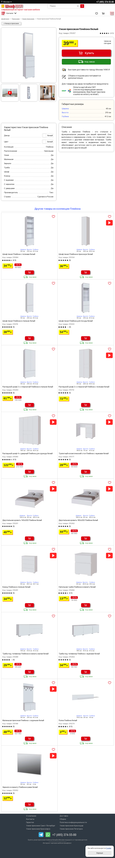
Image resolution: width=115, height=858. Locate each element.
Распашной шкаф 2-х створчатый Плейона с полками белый (84, 387)
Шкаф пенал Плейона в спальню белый (18, 321)
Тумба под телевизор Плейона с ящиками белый (79, 654)
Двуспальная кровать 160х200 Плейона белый (78, 520)
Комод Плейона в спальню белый (16, 587)
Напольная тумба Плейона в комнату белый (77, 587)
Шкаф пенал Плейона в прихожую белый (76, 254)
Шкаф (12, 6)
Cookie (108, 848)
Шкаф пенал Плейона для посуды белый (76, 321)
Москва (6, 2)
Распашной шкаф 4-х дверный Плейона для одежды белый (27, 453)
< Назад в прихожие (11, 23)
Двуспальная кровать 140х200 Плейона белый (22, 520)
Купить (86, 53)
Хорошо (99, 853)
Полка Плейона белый (68, 720)
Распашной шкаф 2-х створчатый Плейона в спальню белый (27, 387)
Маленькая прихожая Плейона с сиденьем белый (23, 720)
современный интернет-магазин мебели (20, 9)
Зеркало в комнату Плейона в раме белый (20, 787)
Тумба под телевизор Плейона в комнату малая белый (25, 654)
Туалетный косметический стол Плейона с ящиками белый (84, 453)
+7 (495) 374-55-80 (105, 1)
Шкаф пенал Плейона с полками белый (18, 254)
